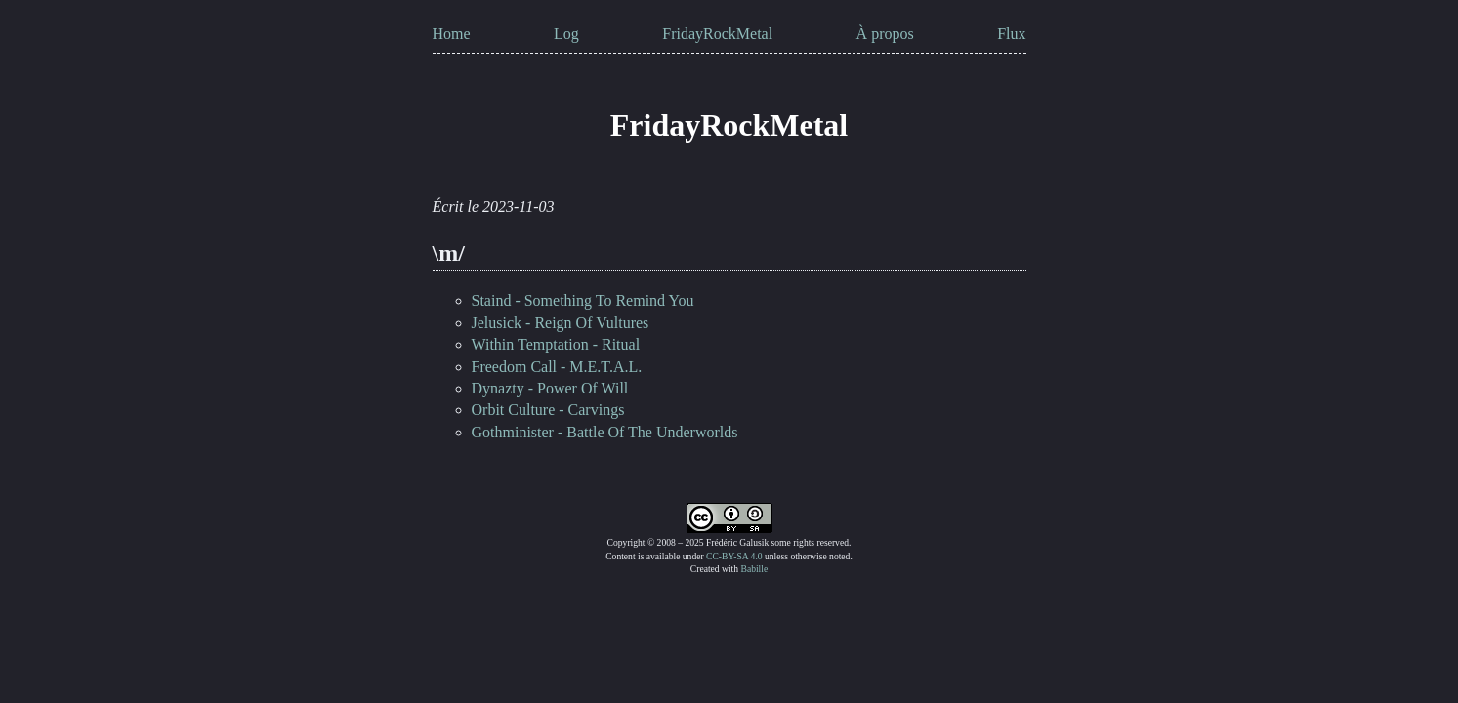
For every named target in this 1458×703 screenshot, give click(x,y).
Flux (1011, 33)
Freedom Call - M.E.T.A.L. (557, 366)
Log (566, 33)
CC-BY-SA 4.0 (734, 556)
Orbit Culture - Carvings (548, 409)
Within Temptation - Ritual (556, 344)
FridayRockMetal (717, 33)
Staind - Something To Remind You (583, 300)
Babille (754, 568)
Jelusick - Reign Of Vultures (560, 322)
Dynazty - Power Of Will (550, 388)
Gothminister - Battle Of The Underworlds (605, 432)
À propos (885, 33)
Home (452, 33)
